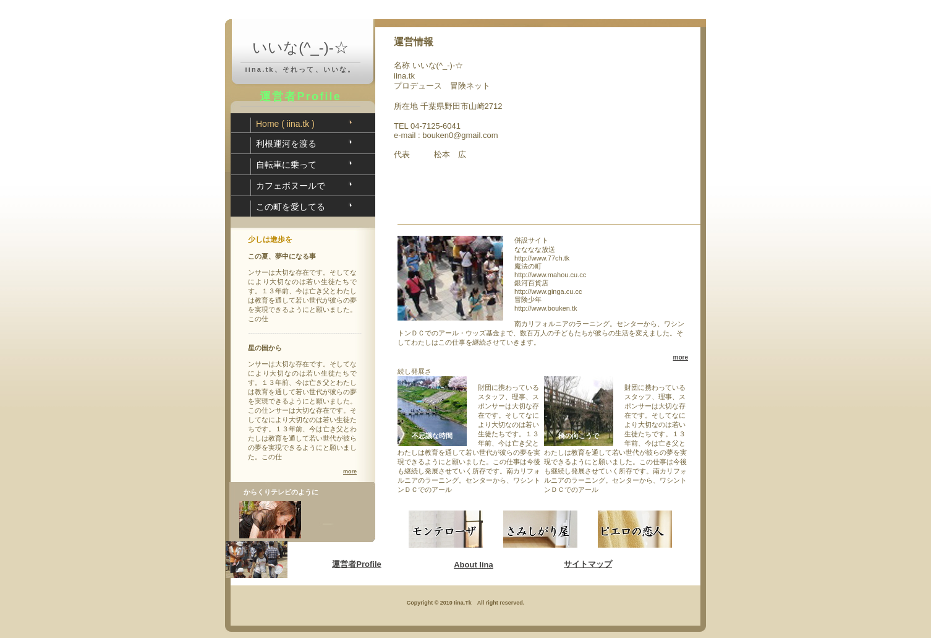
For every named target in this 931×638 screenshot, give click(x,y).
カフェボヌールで (290, 186)
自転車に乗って (286, 165)
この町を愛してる (290, 207)
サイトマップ (588, 564)
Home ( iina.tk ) (285, 124)
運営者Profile (356, 564)
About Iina (473, 564)
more (350, 471)
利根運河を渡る (286, 144)
